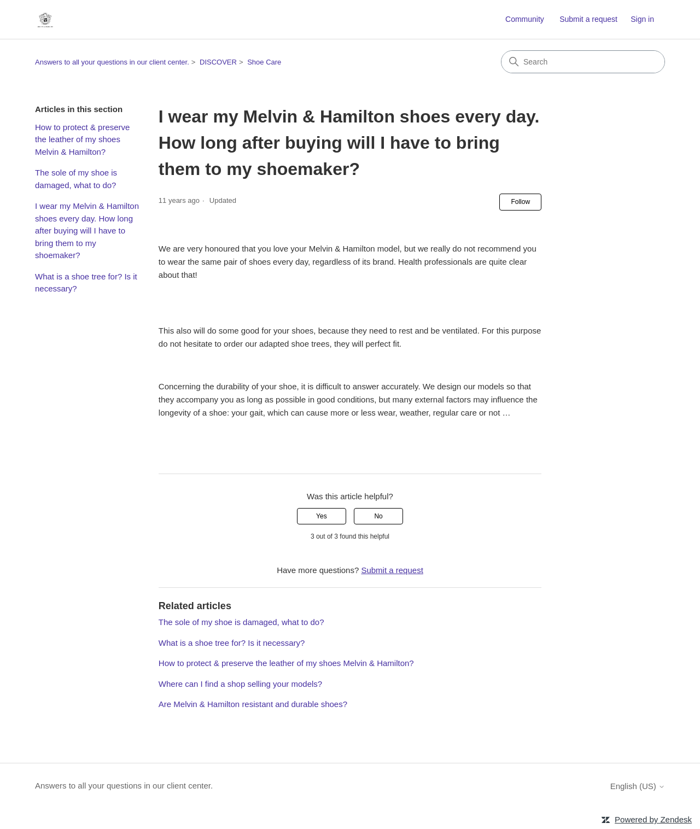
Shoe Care (264, 62)
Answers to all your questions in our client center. (112, 62)
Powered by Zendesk (653, 819)
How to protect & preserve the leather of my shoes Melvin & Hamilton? (82, 139)
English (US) (637, 786)
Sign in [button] (642, 19)
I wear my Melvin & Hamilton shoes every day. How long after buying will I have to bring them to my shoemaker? (87, 230)
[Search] (582, 62)
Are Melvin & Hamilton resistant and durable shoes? (253, 704)
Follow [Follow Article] (520, 202)
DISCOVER (218, 62)
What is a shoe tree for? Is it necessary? (86, 283)
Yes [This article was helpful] (321, 516)
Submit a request (588, 19)
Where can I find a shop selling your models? (240, 683)
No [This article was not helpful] (378, 516)
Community (524, 19)
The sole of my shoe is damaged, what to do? (76, 179)
